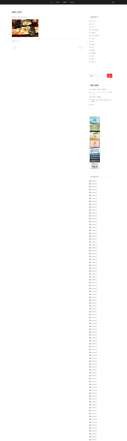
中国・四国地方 (95, 29)
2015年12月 (94, 349)
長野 (92, 56)
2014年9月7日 (22, 17)
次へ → (81, 48)
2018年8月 (94, 259)
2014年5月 (94, 404)
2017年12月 (94, 282)
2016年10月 (94, 320)
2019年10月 (94, 218)
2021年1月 (94, 181)
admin (14, 17)
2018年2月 (94, 276)
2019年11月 (94, 215)
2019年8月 (94, 224)
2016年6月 (94, 332)
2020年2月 (94, 207)
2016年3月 (94, 340)
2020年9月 (94, 192)
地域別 (64, 2)
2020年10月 (94, 189)
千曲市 (93, 38)
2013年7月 (94, 433)
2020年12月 (94, 183)
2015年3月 (94, 375)
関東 (92, 59)
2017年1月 (93, 314)
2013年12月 (94, 419)
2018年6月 (94, 265)
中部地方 (93, 32)
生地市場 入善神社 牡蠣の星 (98, 89)
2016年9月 (94, 323)
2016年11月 (94, 317)
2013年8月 (94, 431)
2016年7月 (94, 329)
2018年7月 (94, 262)
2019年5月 (94, 233)
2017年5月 (94, 303)
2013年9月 (94, 428)
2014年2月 (94, 413)
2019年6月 (94, 230)
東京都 (93, 50)
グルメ (51, 2)
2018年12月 (94, 247)
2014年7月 (94, 399)
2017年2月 (94, 311)
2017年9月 (94, 291)
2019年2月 (94, 242)
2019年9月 (94, 221)
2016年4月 (94, 338)
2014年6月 (94, 402)
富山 (92, 47)
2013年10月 (94, 425)
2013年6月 (94, 436)
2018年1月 (94, 279)
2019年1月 (94, 245)
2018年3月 (94, 274)
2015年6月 (94, 367)
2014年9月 (94, 393)
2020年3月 (94, 204)
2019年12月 (94, 213)
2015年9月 (94, 358)
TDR (92, 104)
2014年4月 (94, 407)
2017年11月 (94, 285)
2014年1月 (94, 416)
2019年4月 (94, 236)
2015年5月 (94, 370)
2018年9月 (94, 256)
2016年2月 (94, 343)
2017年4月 (94, 306)
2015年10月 (94, 355)
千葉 (92, 41)
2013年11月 (94, 422)
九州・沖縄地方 (95, 35)
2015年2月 (94, 378)
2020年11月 (94, 186)
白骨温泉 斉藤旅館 (96, 97)
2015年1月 (94, 381)
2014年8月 (94, 396)
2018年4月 (94, 271)
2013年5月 (94, 439)
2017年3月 (94, 308)
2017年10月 (94, 288)
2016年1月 (94, 346)
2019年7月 (94, 227)
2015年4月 (94, 372)
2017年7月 (94, 297)
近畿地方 (93, 53)
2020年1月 (94, 210)
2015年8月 (94, 361)
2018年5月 (94, 268)
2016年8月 (94, 326)
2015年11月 (94, 352)
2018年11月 (94, 250)
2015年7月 (94, 364)
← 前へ (15, 48)
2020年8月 (94, 195)
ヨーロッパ (94, 27)
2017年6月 (94, 300)
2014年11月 (94, 387)
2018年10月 (94, 253)
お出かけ (58, 2)
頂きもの (72, 2)
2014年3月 (94, 410)
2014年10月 (94, 390)
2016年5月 (94, 335)
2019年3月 (94, 239)
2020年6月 (94, 201)
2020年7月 (94, 198)
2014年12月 (94, 384)
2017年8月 (94, 294)
